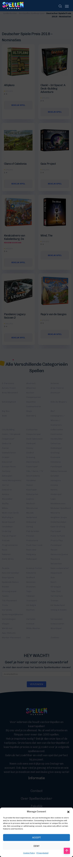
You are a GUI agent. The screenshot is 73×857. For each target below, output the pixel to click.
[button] (68, 822)
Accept (36, 848)
